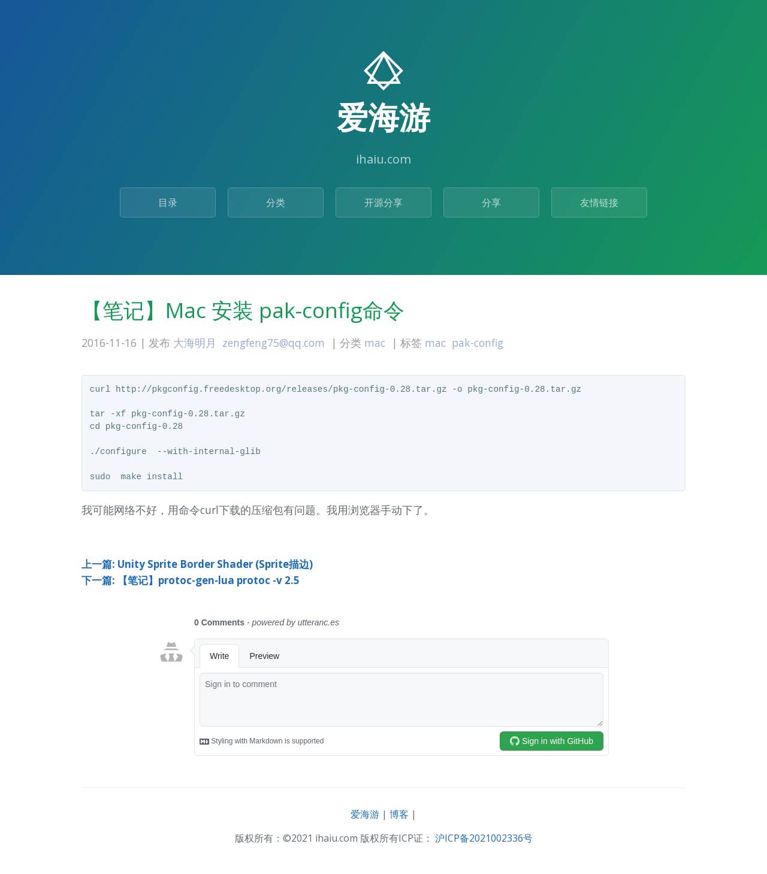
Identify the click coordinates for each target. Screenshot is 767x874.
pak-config (477, 342)
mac (374, 342)
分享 (491, 202)
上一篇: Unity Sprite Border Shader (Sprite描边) (197, 564)
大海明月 (194, 342)
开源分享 (383, 202)
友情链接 (599, 202)
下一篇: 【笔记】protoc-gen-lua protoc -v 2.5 (190, 580)
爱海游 (365, 814)
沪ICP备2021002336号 (484, 838)
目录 (167, 202)
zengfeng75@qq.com (273, 342)
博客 (399, 814)
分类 (275, 202)
